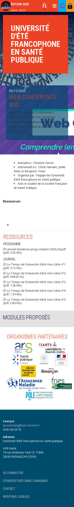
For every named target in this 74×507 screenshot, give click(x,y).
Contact (9, 489)
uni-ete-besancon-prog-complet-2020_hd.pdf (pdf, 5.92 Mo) (34, 250)
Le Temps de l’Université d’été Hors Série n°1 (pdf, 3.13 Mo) (34, 266)
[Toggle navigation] (54, 6)
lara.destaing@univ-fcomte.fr (21, 425)
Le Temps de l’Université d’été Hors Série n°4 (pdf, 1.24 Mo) (34, 292)
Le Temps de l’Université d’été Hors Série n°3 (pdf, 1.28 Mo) (34, 283)
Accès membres (70, 6)
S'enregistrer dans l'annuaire (25, 481)
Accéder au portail (62, 6)
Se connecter (13, 473)
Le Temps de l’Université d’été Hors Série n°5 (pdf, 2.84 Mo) (34, 301)
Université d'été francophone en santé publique (35, 44)
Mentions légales (16, 497)
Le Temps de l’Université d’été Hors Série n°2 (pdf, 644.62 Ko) (34, 274)
